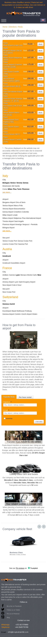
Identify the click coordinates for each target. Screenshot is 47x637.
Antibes (5, 275)
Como (5, 189)
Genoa (25, 183)
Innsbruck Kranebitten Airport (14, 263)
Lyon (18, 275)
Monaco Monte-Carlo (28, 275)
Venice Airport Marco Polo (13, 206)
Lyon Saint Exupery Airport (25, 282)
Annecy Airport (8, 282)
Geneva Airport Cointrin (12, 314)
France (7, 268)
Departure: (7, 402)
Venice (13, 183)
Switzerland (10, 297)
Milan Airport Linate (10, 215)
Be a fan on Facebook (14, 606)
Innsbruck (7, 256)
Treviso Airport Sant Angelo (13, 221)
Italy (5, 175)
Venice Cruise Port (10, 241)
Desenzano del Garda (11, 186)
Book (40, 44)
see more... (7, 192)
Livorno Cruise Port (10, 244)
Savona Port (23, 244)
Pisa (15, 189)
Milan (10, 189)
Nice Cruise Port (9, 292)
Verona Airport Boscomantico (14, 209)
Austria (7, 249)
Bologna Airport (9, 228)
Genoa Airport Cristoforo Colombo (16, 212)
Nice (39, 275)
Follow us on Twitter (13, 610)
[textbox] (20, 404)
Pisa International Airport (31, 218)
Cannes (12, 275)
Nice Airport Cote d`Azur (12, 285)
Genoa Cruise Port (25, 241)
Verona (19, 183)
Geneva (6, 304)
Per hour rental (25, 397)
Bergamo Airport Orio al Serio (14, 202)
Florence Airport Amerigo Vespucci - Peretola (20, 224)
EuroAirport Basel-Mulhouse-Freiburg (17, 311)
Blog (8, 617)
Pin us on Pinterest (13, 614)
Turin (19, 189)
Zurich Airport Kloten (29, 314)
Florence (25, 189)
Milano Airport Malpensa (12, 218)
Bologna (6, 183)
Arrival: (6, 410)
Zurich (12, 304)
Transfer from (9, 397)
